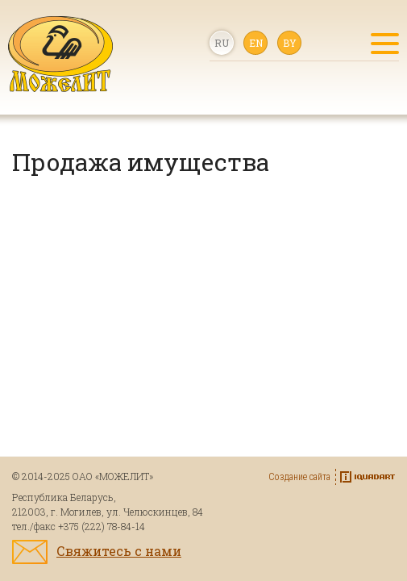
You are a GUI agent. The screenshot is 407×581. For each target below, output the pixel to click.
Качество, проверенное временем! (60, 54)
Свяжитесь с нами (118, 550)
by (290, 42)
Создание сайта (299, 477)
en (256, 42)
